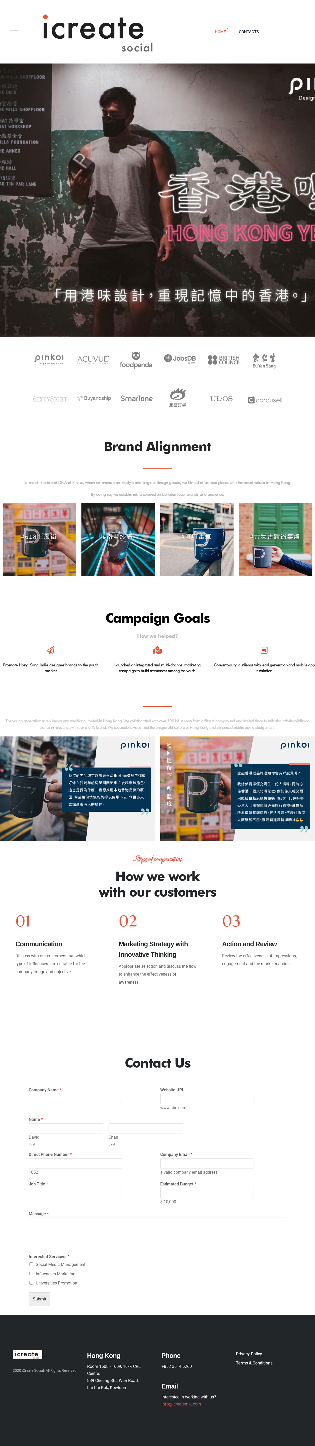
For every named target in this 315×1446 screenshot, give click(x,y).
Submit (39, 1299)
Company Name (45, 1089)
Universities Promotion (56, 1283)
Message (39, 1213)
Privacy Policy (249, 1354)
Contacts (249, 32)
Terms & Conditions (254, 1363)
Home (220, 32)
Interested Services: (49, 1256)
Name (36, 1119)
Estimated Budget (178, 1184)
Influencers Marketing (55, 1273)
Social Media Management (60, 1264)
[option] (54, 951)
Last (112, 1144)
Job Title (38, 1184)
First (32, 1144)
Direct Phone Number (50, 1154)
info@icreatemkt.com (181, 1404)
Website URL (172, 1089)
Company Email (176, 1154)
